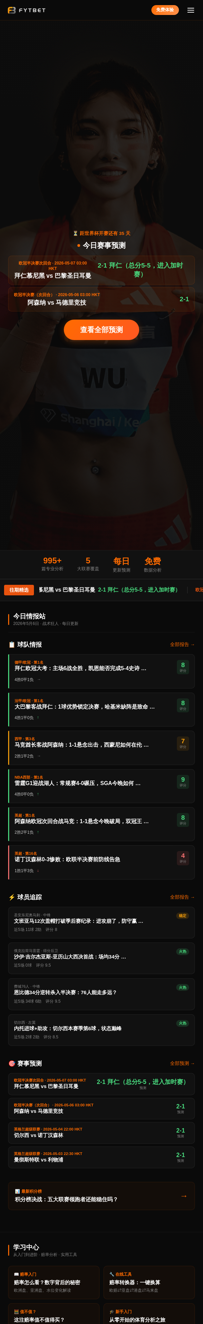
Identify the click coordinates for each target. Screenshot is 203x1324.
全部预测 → (182, 1063)
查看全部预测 (101, 330)
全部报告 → (182, 644)
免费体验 (165, 9)
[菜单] (191, 10)
